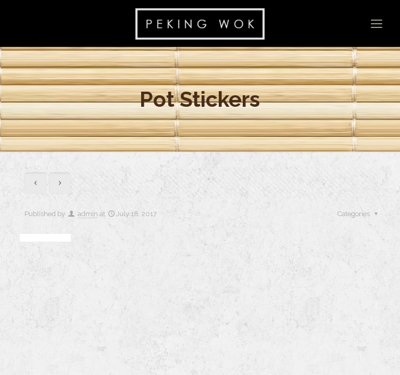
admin (88, 214)
